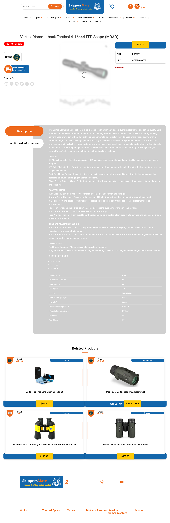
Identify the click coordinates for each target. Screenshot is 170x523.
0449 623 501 (120, 6)
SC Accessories (115, 518)
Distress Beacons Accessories (93, 517)
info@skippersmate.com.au (138, 482)
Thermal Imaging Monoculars (49, 517)
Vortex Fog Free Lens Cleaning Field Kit (44, 392)
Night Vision (72, 520)
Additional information (24, 143)
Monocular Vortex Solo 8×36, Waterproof (125, 392)
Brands (98, 21)
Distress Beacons (85, 18)
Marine (69, 18)
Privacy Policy (122, 496)
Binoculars (24, 520)
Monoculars (25, 515)
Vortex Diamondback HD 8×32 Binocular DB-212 (125, 444)
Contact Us (86, 21)
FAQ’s (66, 496)
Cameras (142, 18)
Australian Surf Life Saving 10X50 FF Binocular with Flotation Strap (44, 444)
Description (24, 131)
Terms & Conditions (103, 496)
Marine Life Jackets (75, 515)
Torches (72, 21)
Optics (37, 18)
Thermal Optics (53, 18)
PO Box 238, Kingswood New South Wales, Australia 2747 (84, 482)
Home (29, 496)
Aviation (129, 18)
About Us (27, 18)
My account (85, 496)
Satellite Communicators (109, 18)
